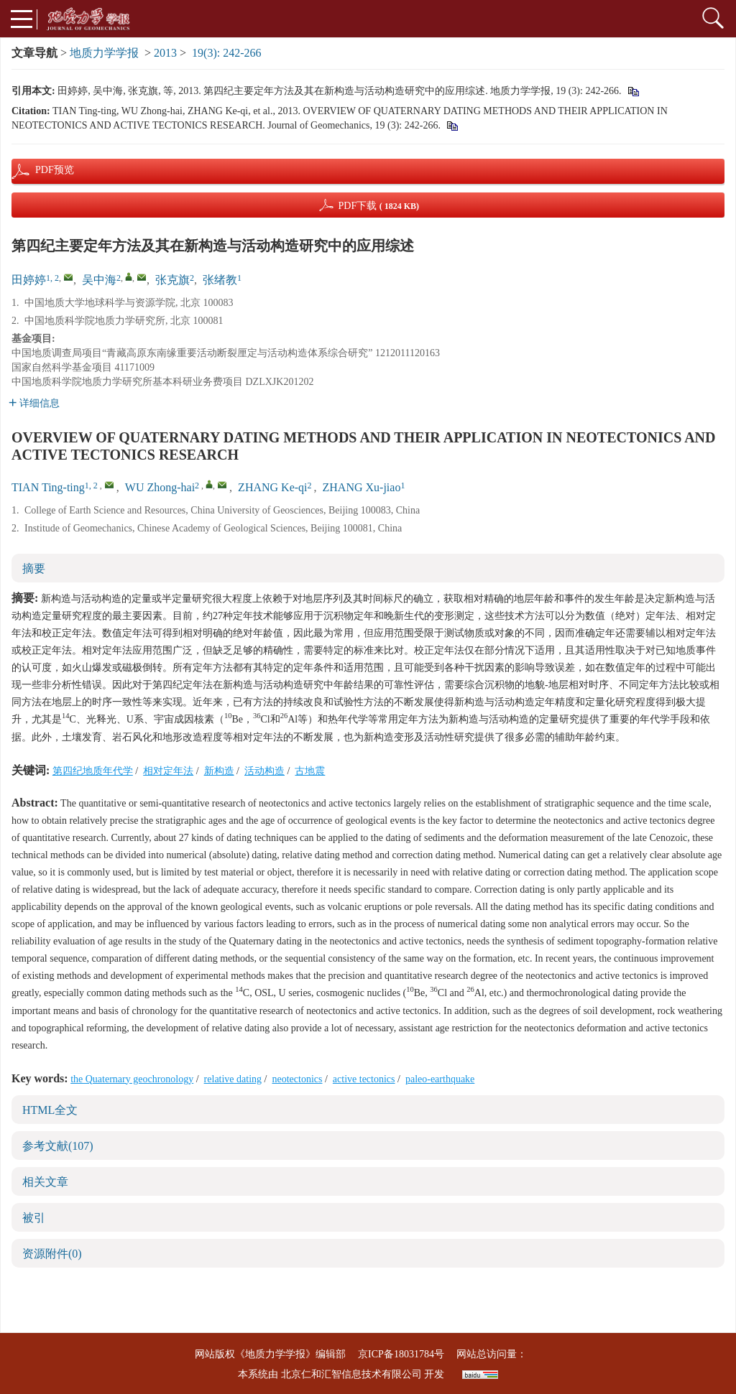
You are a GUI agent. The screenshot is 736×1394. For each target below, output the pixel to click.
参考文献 (57, 1146)
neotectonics (297, 1079)
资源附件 (52, 1253)
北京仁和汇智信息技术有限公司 (351, 1374)
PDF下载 (378, 205)
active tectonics (364, 1079)
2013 (165, 53)
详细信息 (34, 403)
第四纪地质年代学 (92, 771)
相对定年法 (168, 771)
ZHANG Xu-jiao (362, 487)
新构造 (219, 771)
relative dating (233, 1079)
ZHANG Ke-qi (272, 487)
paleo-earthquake (439, 1079)
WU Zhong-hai (160, 487)
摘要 (33, 568)
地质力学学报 (104, 53)
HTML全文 (50, 1110)
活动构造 (264, 771)
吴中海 (99, 280)
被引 (33, 1218)
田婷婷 (29, 280)
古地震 (310, 771)
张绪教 (220, 280)
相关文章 (45, 1182)
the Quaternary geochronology (131, 1079)
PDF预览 (42, 169)
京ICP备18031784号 (401, 1354)
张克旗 (172, 280)
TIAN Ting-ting (48, 487)
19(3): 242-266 (226, 53)
